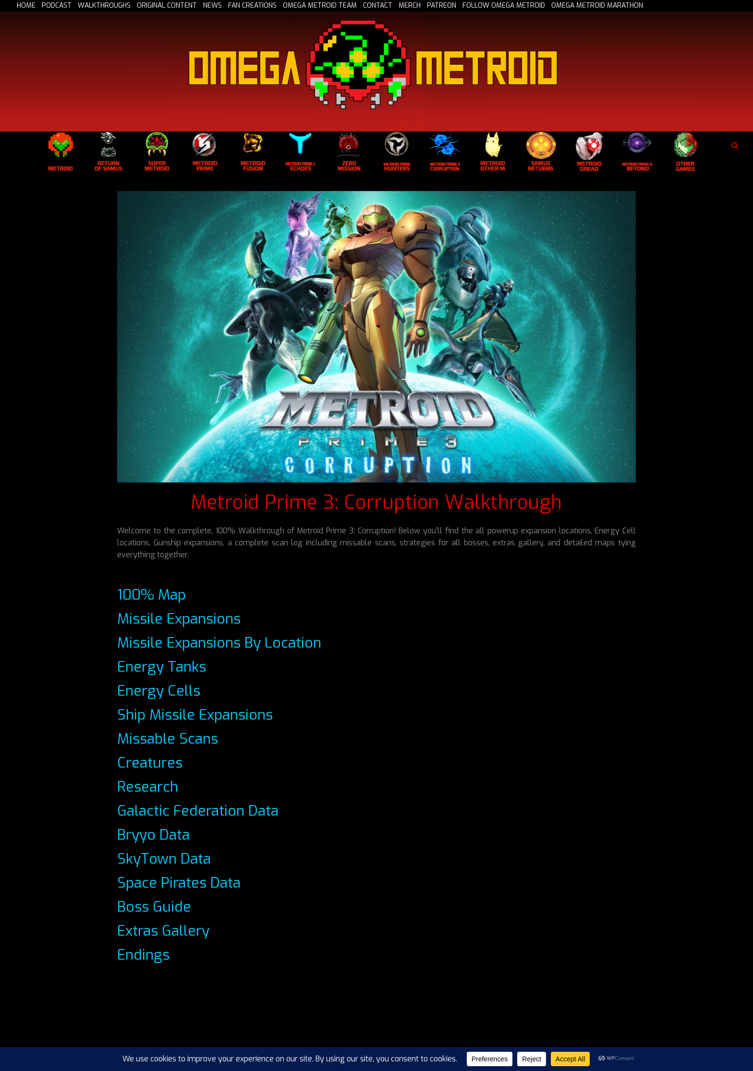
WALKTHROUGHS (104, 5)
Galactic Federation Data (198, 810)
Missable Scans (167, 738)
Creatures (149, 762)
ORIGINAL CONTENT (167, 5)
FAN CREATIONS (252, 5)
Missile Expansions (179, 618)
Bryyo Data (153, 834)
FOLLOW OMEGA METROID (503, 5)
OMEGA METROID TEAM (320, 5)
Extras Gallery (163, 930)
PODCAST (57, 5)
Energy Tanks (161, 666)
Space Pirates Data (179, 882)
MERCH (410, 5)
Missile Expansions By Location (219, 642)
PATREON (441, 5)
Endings (143, 954)
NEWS (212, 5)
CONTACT (377, 5)
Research (147, 786)
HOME (26, 5)
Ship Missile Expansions (195, 714)
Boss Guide (154, 906)
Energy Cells (158, 690)
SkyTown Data (164, 858)
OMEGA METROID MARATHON (597, 5)
